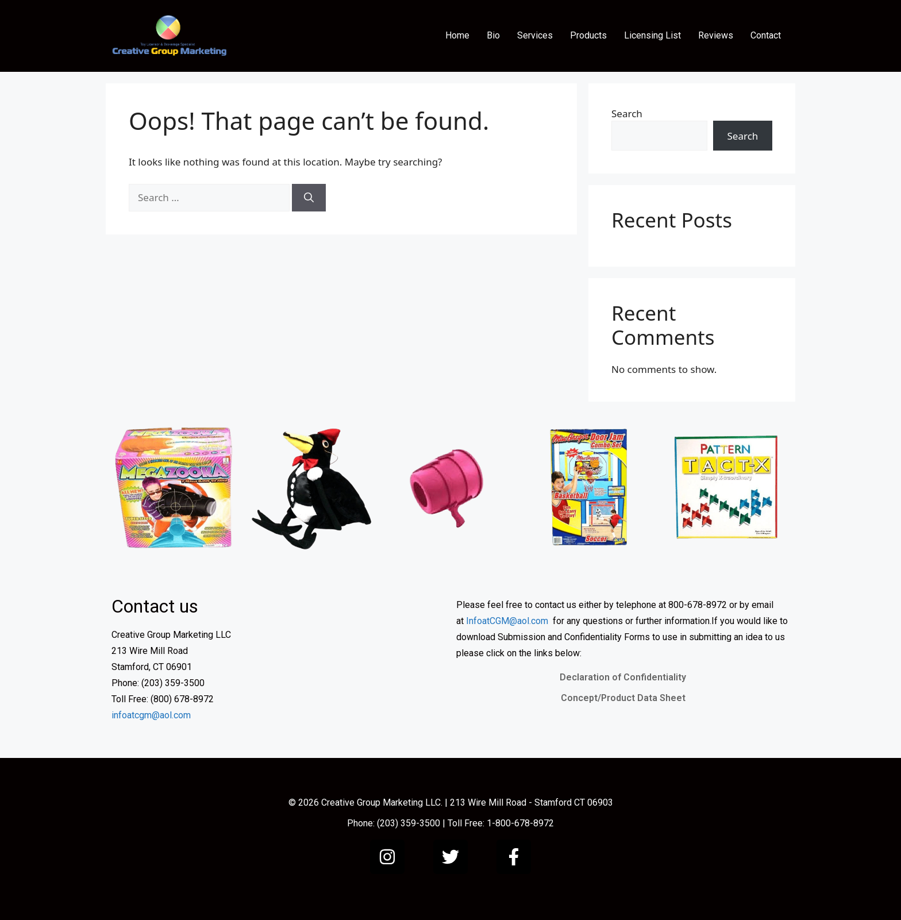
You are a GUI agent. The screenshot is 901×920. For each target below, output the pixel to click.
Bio (493, 35)
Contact (765, 35)
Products (588, 35)
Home (457, 35)
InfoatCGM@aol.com (507, 620)
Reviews (715, 35)
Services (535, 35)
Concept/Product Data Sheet (623, 697)
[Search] (309, 197)
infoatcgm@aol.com (151, 715)
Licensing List (652, 35)
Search (626, 113)
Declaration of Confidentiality (623, 677)
